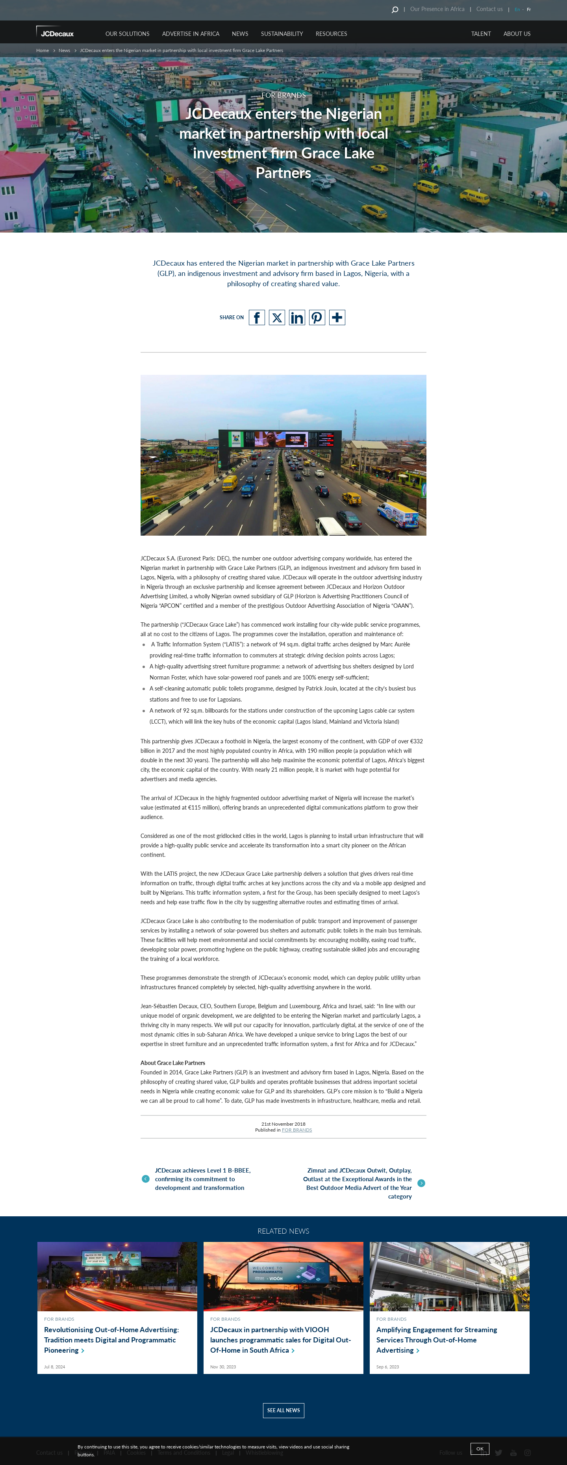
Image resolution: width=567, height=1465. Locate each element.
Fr (529, 9)
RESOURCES (331, 33)
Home (42, 50)
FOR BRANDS (297, 1130)
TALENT (481, 33)
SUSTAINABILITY (282, 33)
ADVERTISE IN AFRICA (190, 33)
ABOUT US (517, 33)
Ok (480, 1449)
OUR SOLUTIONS (128, 33)
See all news (283, 1406)
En (517, 9)
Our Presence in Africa (437, 9)
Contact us (489, 9)
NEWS (240, 33)
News (64, 50)
